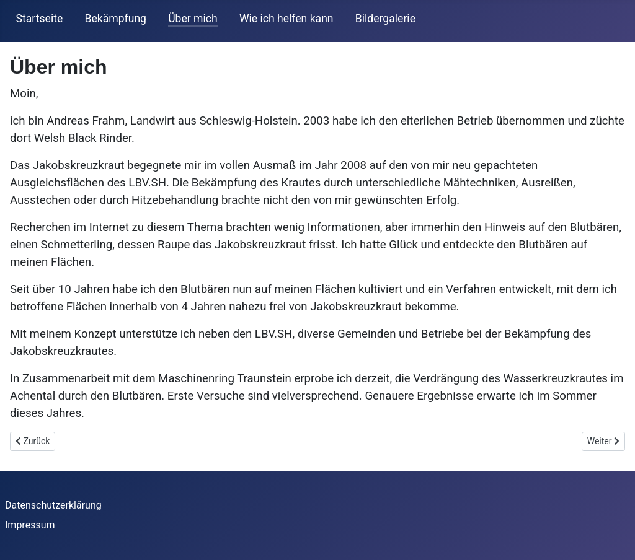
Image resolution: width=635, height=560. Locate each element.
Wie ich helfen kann (286, 18)
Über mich (193, 18)
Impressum (30, 525)
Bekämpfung (115, 18)
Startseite (39, 18)
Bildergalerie (385, 18)
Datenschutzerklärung (53, 505)
